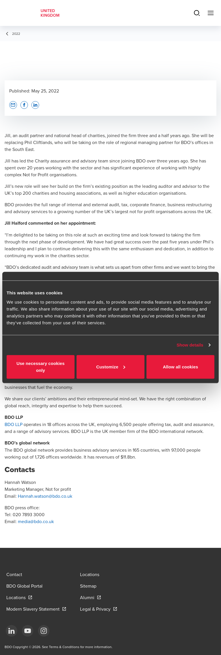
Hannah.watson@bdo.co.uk (45, 496)
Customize (110, 366)
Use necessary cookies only (40, 366)
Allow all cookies (180, 366)
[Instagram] (44, 631)
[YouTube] (28, 631)
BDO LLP (13, 424)
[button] (13, 105)
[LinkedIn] (11, 631)
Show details (190, 344)
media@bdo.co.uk (36, 521)
